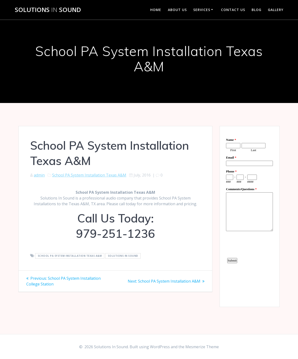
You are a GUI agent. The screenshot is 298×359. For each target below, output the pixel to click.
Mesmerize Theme (202, 346)
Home (155, 9)
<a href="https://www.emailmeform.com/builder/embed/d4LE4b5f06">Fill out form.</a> (249, 216)
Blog (256, 9)
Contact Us (233, 9)
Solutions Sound (48, 10)
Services (201, 9)
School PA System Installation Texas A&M (89, 175)
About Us (177, 9)
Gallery (275, 9)
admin (39, 175)
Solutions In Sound (123, 256)
